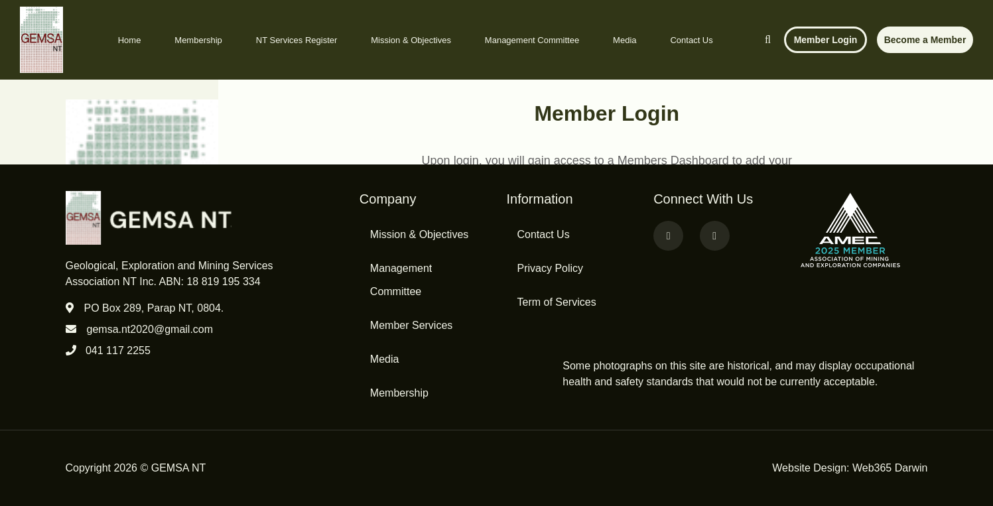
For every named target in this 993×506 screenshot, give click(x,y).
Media (624, 40)
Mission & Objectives (411, 40)
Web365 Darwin (890, 468)
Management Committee (532, 40)
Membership (198, 40)
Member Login (826, 39)
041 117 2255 (118, 350)
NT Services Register (297, 40)
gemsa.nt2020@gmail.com (150, 329)
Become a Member (925, 39)
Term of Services (556, 302)
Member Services (411, 325)
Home (129, 40)
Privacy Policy (550, 268)
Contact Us (691, 40)
